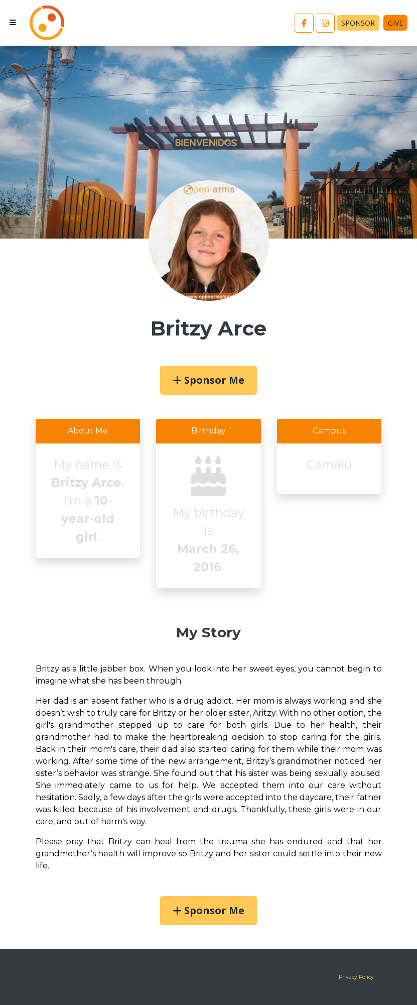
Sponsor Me (208, 380)
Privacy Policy (356, 977)
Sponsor (358, 23)
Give (395, 23)
